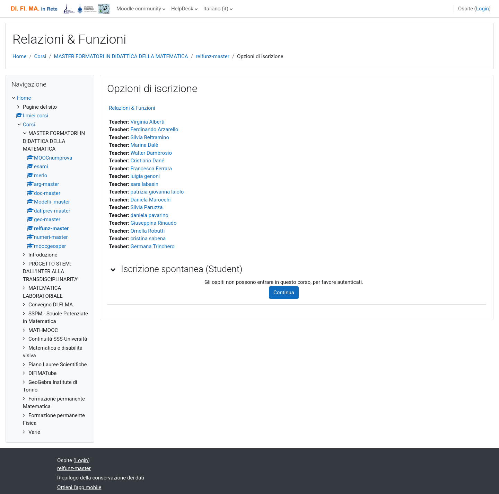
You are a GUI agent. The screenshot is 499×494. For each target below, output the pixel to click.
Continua (283, 292)
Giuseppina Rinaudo (154, 223)
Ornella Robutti (148, 231)
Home (19, 56)
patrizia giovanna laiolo (157, 192)
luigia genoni (145, 176)
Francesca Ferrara (151, 168)
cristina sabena (148, 238)
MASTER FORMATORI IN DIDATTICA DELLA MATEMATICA (121, 56)
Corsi (40, 56)
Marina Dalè (144, 145)
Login (482, 9)
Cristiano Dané (148, 161)
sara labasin (145, 184)
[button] (113, 269)
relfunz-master (212, 56)
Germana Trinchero (153, 246)
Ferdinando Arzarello (154, 129)
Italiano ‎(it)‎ (215, 9)
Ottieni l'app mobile (79, 487)
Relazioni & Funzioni (132, 108)
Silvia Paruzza (147, 207)
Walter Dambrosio (151, 153)
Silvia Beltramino (150, 137)
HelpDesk (182, 9)
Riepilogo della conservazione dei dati (100, 478)
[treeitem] (49, 265)
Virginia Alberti (148, 122)
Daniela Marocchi (151, 200)
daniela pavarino (149, 215)
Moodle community (138, 9)
